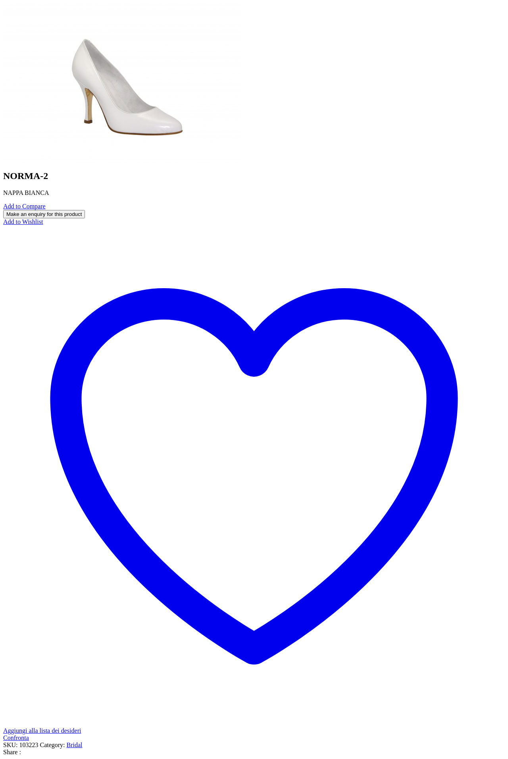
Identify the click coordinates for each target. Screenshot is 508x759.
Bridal (75, 745)
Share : (12, 752)
